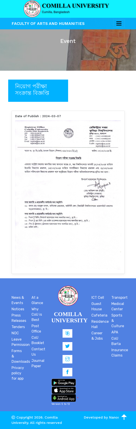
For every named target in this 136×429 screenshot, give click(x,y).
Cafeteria (99, 315)
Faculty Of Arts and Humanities (48, 23)
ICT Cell (97, 297)
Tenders (18, 327)
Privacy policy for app (18, 373)
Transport (119, 297)
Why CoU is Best (37, 314)
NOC (15, 333)
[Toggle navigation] (119, 23)
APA (114, 332)
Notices (18, 309)
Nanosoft (117, 417)
